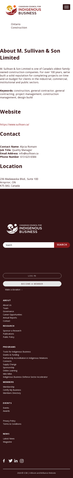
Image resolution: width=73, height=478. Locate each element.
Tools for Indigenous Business (17, 351)
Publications (8, 333)
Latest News (9, 438)
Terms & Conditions (12, 424)
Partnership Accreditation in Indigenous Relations (25, 358)
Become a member (32, 283)
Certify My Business (12, 390)
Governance (8, 311)
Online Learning (10, 370)
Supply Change (9, 364)
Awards (6, 411)
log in (32, 275)
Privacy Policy (9, 420)
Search (62, 244)
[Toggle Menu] (66, 7)
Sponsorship (8, 367)
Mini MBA (7, 373)
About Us (7, 305)
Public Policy (8, 337)
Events (6, 407)
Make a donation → (14, 289)
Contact (6, 321)
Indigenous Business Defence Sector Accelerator (25, 377)
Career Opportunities (12, 314)
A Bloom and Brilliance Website (42, 473)
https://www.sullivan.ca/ (14, 124)
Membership (8, 386)
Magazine (7, 441)
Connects (7, 361)
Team (5, 308)
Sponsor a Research (12, 330)
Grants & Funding (11, 354)
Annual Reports (10, 317)
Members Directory (12, 393)
